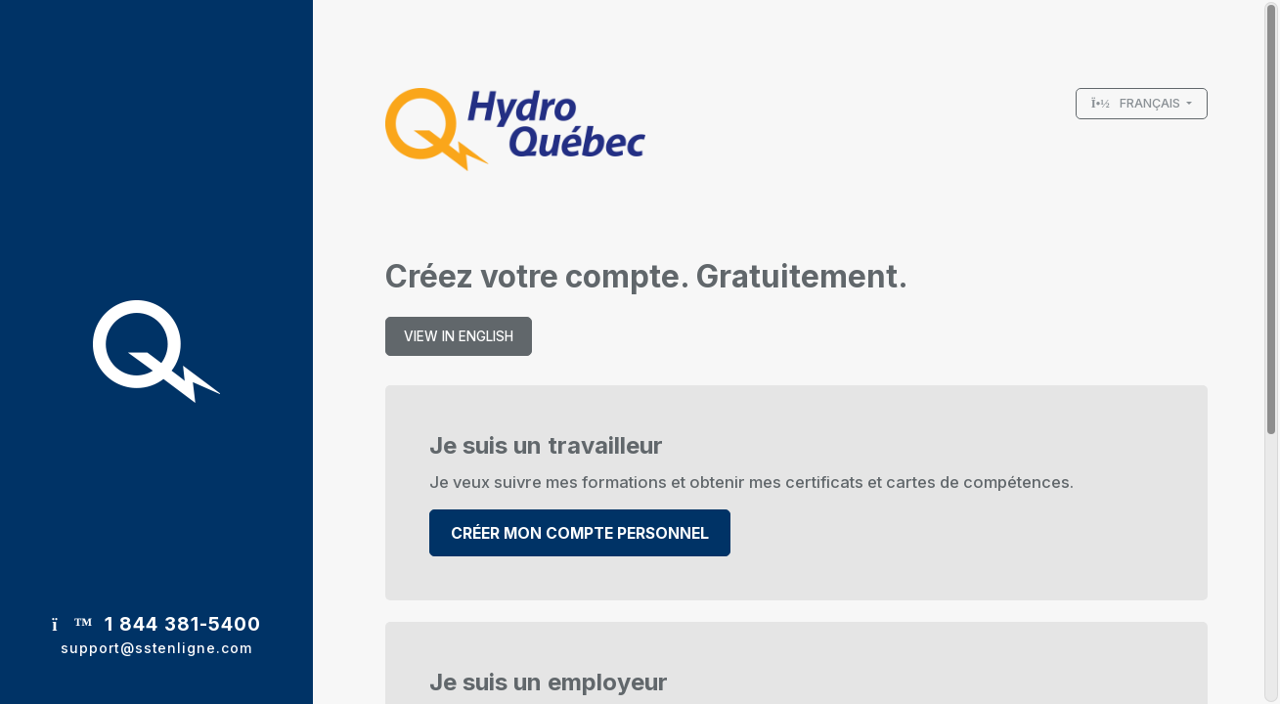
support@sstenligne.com (156, 647)
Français (1137, 103)
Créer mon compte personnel (580, 533)
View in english (458, 336)
